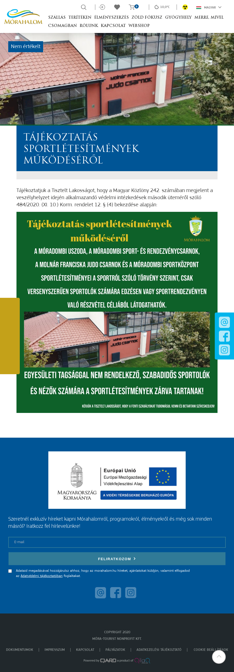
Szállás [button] (57, 18)
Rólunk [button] (89, 26)
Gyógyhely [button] (178, 18)
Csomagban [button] (62, 26)
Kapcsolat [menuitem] (85, 650)
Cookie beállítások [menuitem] (211, 650)
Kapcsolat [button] (113, 26)
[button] (219, 657)
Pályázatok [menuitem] (115, 650)
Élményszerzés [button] (111, 18)
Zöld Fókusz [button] (147, 18)
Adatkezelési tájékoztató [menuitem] (159, 650)
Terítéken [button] (79, 18)
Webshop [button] (139, 26)
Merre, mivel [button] (209, 18)
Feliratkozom (117, 558)
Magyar (209, 7)
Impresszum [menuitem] (54, 650)
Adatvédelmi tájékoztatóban (42, 576)
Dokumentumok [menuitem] (19, 650)
